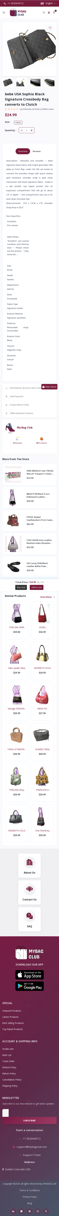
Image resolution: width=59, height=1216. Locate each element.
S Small (18, 122)
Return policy (9, 1073)
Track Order (8, 1061)
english (47, 3)
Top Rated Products (12, 1029)
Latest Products (10, 1016)
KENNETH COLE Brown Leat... (42, 668)
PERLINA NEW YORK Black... (16, 627)
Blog (29, 1203)
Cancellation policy (11, 1079)
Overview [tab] (22, 151)
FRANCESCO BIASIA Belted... (42, 789)
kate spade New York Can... (16, 668)
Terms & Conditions (29, 1190)
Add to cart (36, 587)
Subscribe (29, 1120)
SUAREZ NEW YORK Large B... (42, 749)
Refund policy (9, 1067)
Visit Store (49, 386)
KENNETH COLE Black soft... (16, 830)
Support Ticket (30, 1155)
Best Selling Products (13, 1023)
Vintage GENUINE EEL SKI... (17, 708)
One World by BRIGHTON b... (42, 830)
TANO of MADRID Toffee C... (16, 749)
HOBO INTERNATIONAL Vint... (42, 627)
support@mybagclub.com (29, 1147)
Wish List (6, 1055)
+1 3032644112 (13, 3)
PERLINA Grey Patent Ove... (16, 789)
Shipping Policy (9, 1085)
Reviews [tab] (37, 151)
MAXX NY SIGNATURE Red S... (42, 708)
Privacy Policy (30, 1196)
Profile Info (8, 1048)
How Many (47, 596)
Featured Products (11, 1010)
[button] (29, 975)
